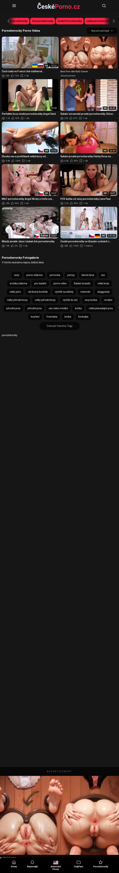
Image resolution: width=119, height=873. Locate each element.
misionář (85, 291)
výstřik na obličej (64, 291)
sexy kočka (91, 300)
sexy (16, 275)
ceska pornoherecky (16, 21)
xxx (103, 275)
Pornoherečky (100, 864)
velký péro (15, 291)
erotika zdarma (18, 283)
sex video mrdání (58, 308)
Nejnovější (32, 864)
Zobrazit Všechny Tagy (60, 326)
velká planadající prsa (101, 308)
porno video (60, 283)
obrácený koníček (38, 291)
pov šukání (40, 283)
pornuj (71, 275)
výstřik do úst (70, 300)
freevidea (51, 316)
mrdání (108, 300)
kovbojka (83, 316)
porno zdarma (34, 275)
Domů (14, 864)
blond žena (88, 275)
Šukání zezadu (82, 283)
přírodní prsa (13, 308)
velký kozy (103, 283)
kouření (35, 316)
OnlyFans (78, 864)
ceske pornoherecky (98, 21)
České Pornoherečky (70, 21)
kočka (78, 308)
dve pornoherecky (42, 21)
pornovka (55, 275)
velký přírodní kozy (17, 300)
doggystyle (103, 291)
